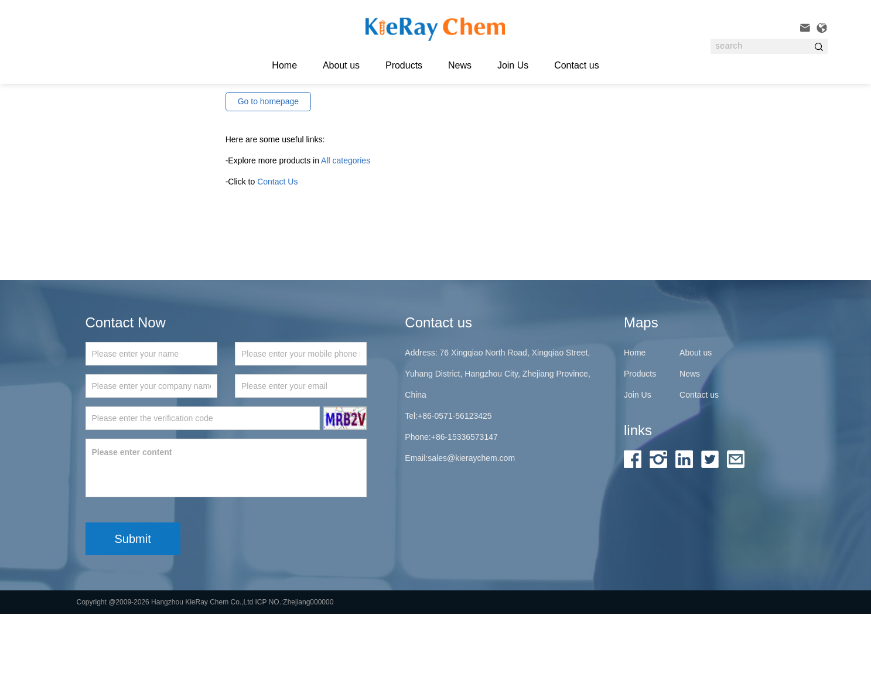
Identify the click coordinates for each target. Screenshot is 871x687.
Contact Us (277, 254)
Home (634, 425)
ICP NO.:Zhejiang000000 (294, 675)
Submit (133, 612)
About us (341, 65)
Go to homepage (268, 174)
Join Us (512, 65)
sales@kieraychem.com (471, 531)
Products (403, 65)
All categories (345, 233)
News (460, 65)
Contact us (576, 65)
